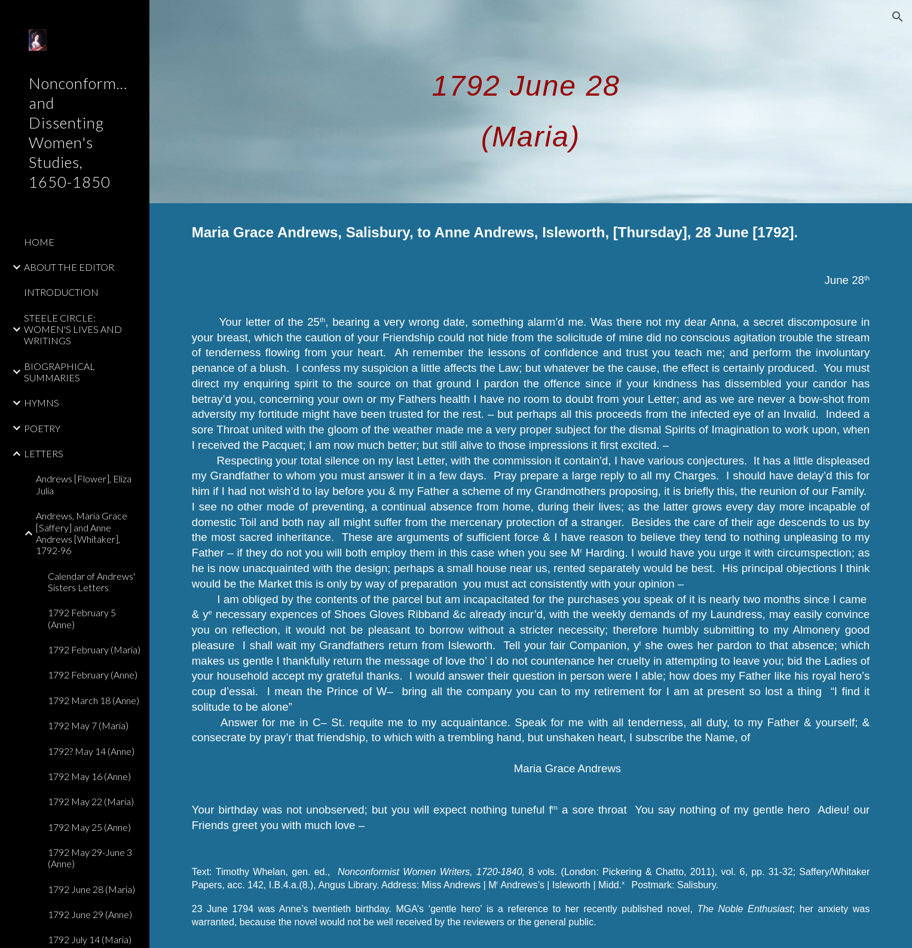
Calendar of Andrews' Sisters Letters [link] (91, 581)
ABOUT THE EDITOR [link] (69, 267)
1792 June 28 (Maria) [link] (91, 889)
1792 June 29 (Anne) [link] (90, 914)
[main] (531, 101)
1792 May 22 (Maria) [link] (91, 801)
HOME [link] (39, 241)
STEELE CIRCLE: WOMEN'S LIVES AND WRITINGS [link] (73, 329)
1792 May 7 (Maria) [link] (88, 725)
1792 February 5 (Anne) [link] (82, 618)
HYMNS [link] (41, 402)
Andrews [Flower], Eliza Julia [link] (83, 484)
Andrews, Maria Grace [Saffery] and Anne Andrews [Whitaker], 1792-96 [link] (81, 533)
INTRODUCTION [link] (61, 292)
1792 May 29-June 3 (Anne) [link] (90, 857)
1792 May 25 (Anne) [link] (89, 827)
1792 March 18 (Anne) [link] (93, 700)
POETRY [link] (42, 428)
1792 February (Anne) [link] (92, 674)
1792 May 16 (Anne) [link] (89, 776)
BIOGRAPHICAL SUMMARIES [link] (59, 371)
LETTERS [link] (43, 453)
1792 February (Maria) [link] (94, 649)
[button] (897, 16)
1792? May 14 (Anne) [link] (91, 751)
